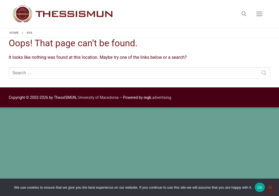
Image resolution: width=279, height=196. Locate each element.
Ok (259, 187)
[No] (270, 189)
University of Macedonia (98, 97)
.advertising (157, 97)
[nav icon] (259, 14)
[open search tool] (243, 13)
